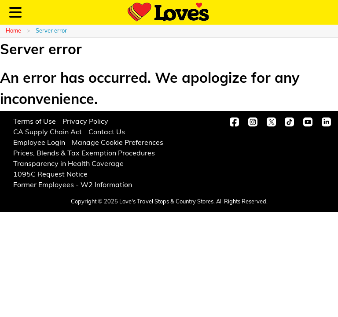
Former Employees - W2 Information (72, 185)
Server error (51, 31)
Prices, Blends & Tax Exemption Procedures (84, 153)
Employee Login (39, 143)
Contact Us (106, 132)
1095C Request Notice (50, 174)
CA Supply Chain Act (47, 132)
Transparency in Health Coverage (68, 164)
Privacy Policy (85, 121)
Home (13, 31)
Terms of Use (34, 121)
